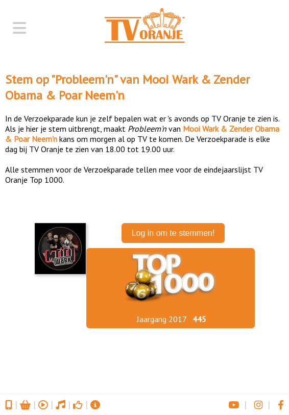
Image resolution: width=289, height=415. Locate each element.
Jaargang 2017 (162, 319)
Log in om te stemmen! (173, 233)
